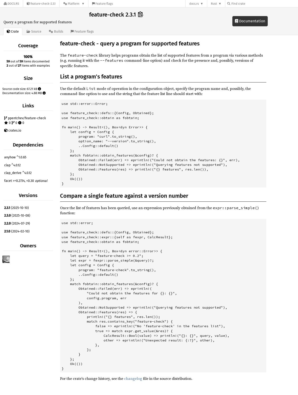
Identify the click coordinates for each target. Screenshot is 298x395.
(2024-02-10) (17, 231)
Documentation (250, 21)
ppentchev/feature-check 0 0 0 (25, 120)
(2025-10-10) (16, 208)
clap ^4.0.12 (12, 165)
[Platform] (74, 3)
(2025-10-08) (17, 216)
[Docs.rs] (11, 3)
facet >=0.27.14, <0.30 (25, 181)
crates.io (12, 131)
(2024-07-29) (17, 223)
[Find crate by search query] (250, 3)
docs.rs (194, 3)
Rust (214, 3)
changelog (133, 378)
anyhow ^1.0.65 (15, 157)
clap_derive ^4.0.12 (18, 173)
